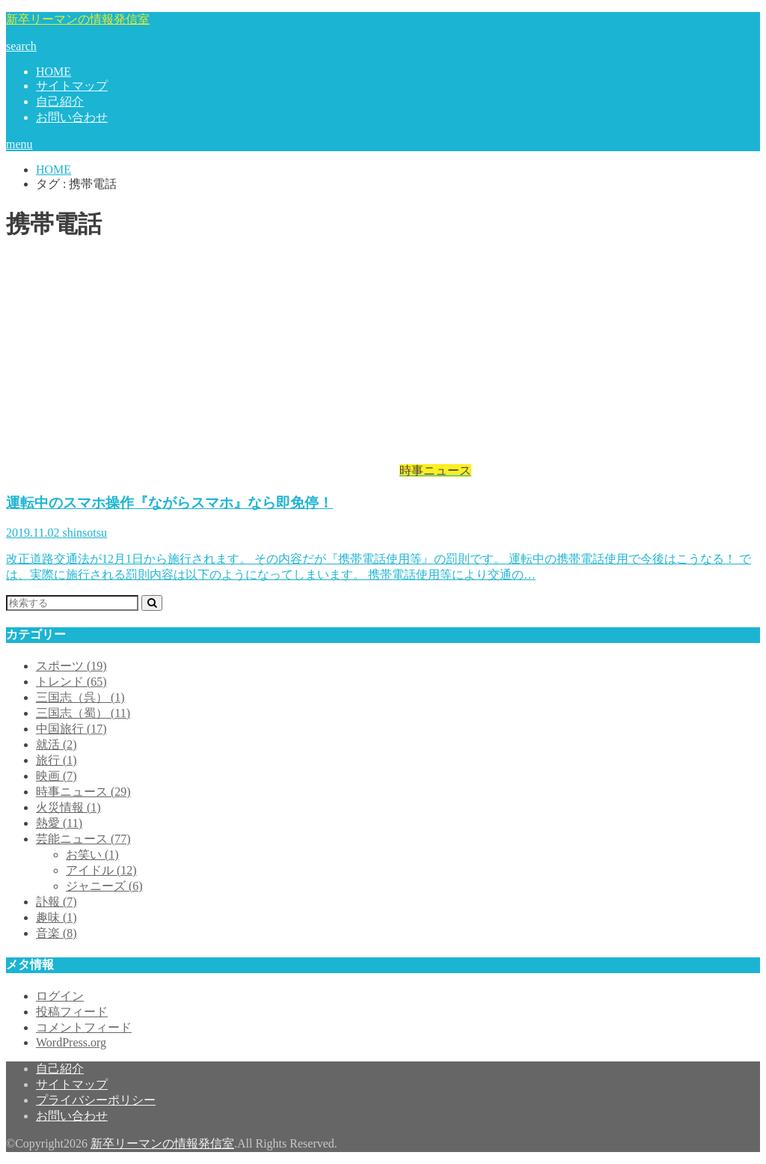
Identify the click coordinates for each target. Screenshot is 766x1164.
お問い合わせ (72, 117)
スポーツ (71, 665)
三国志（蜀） (83, 713)
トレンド (71, 681)
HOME (53, 71)
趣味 (56, 917)
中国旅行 (71, 728)
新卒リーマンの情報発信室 (78, 19)
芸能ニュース (83, 838)
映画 (56, 776)
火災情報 (68, 807)
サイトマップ (72, 85)
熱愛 (59, 823)
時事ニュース (83, 791)
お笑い (92, 854)
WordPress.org (71, 1042)
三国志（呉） (80, 697)
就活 (56, 744)
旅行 (56, 760)
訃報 (56, 901)
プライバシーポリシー (96, 1100)
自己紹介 (60, 101)
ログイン (60, 996)
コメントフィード (84, 1027)
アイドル (101, 870)
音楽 (56, 933)
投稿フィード (72, 1011)
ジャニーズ (104, 886)
